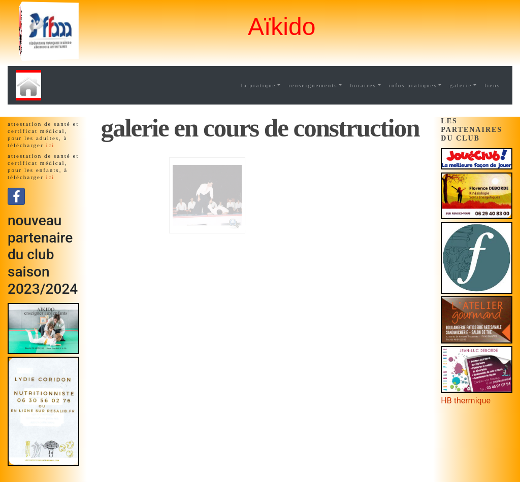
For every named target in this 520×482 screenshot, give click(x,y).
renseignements (312, 85)
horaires (363, 85)
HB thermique (466, 400)
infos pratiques (413, 85)
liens (492, 85)
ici (50, 145)
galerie (460, 85)
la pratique (258, 85)
